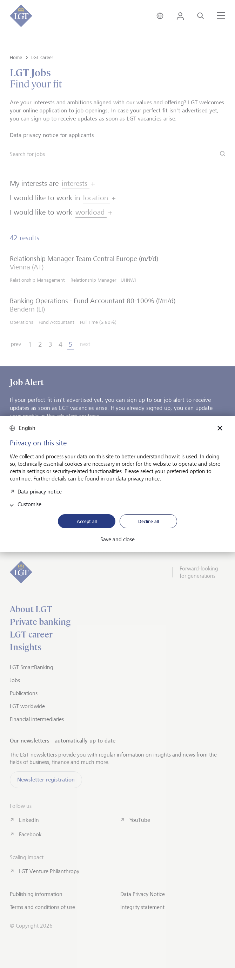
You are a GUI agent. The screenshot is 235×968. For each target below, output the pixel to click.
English (27, 428)
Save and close (117, 539)
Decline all (148, 521)
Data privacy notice (40, 490)
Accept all (87, 521)
